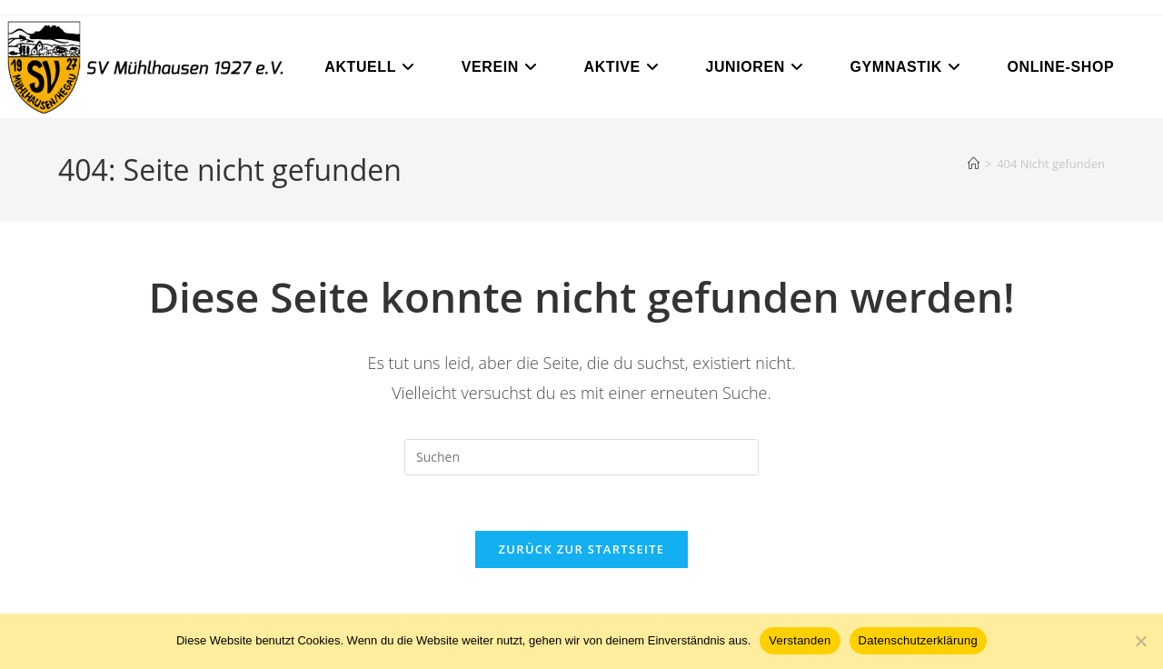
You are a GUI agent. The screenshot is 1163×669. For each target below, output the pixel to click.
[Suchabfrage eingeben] (581, 457)
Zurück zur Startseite (582, 549)
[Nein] (1140, 641)
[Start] (973, 163)
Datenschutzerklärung (918, 640)
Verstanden (799, 640)
